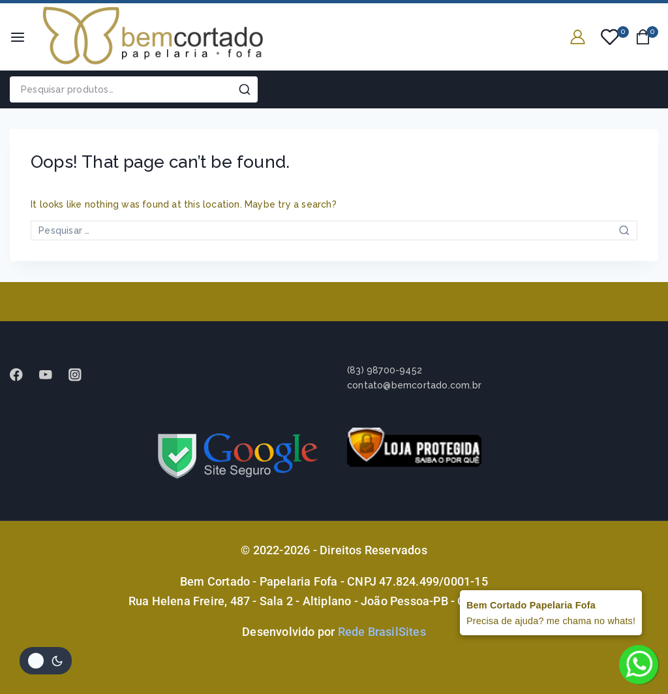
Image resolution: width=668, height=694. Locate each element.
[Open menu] (17, 37)
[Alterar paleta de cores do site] (46, 660)
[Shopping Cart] (646, 36)
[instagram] (81, 374)
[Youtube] (52, 374)
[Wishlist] (610, 37)
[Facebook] (22, 374)
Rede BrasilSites (382, 632)
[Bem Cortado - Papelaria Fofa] (152, 37)
